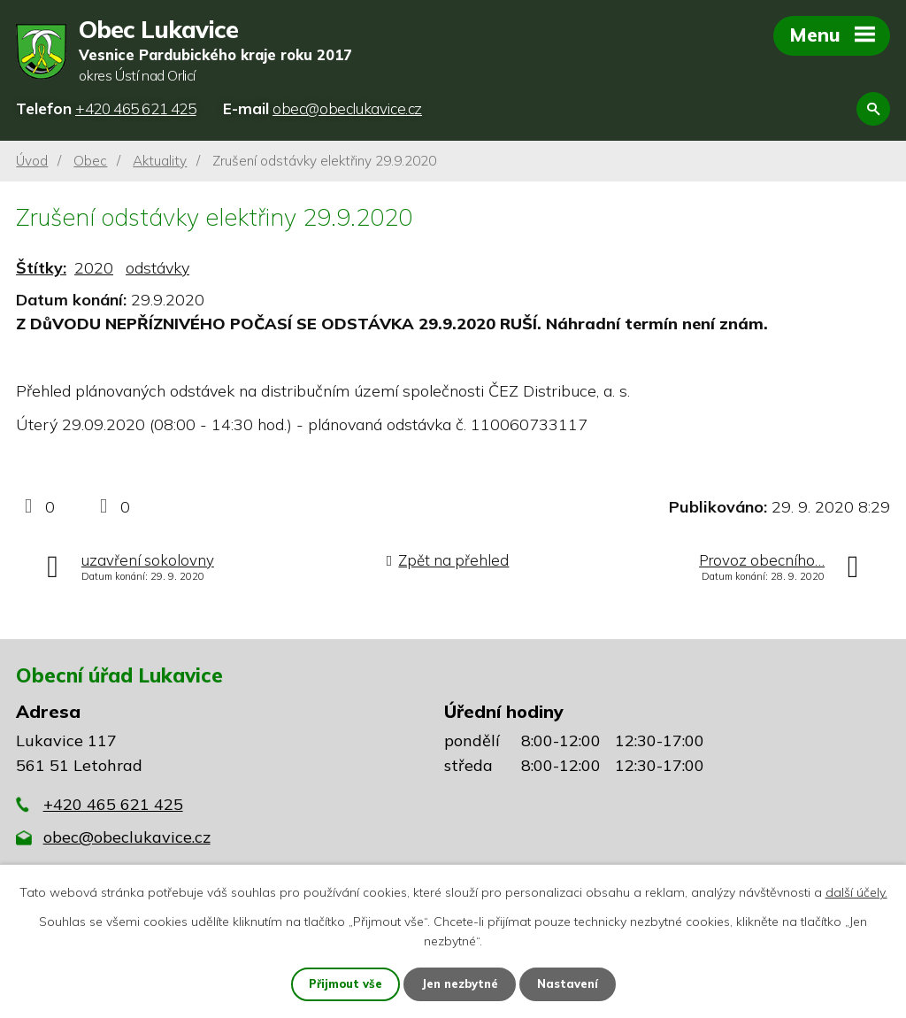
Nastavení (575, 983)
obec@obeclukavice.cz (127, 839)
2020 (93, 269)
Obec (90, 161)
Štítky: (41, 269)
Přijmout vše (339, 983)
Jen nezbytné (460, 983)
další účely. (856, 890)
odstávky (157, 269)
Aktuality (160, 161)
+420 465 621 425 (113, 805)
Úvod (32, 161)
